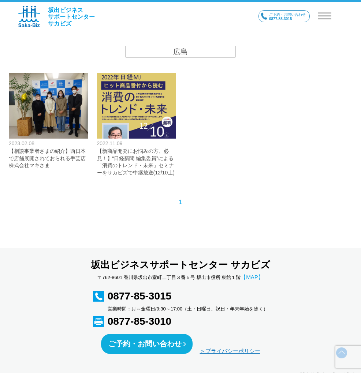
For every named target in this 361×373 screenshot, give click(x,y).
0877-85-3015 (139, 296)
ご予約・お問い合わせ (145, 344)
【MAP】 (252, 277)
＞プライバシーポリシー (230, 351)
